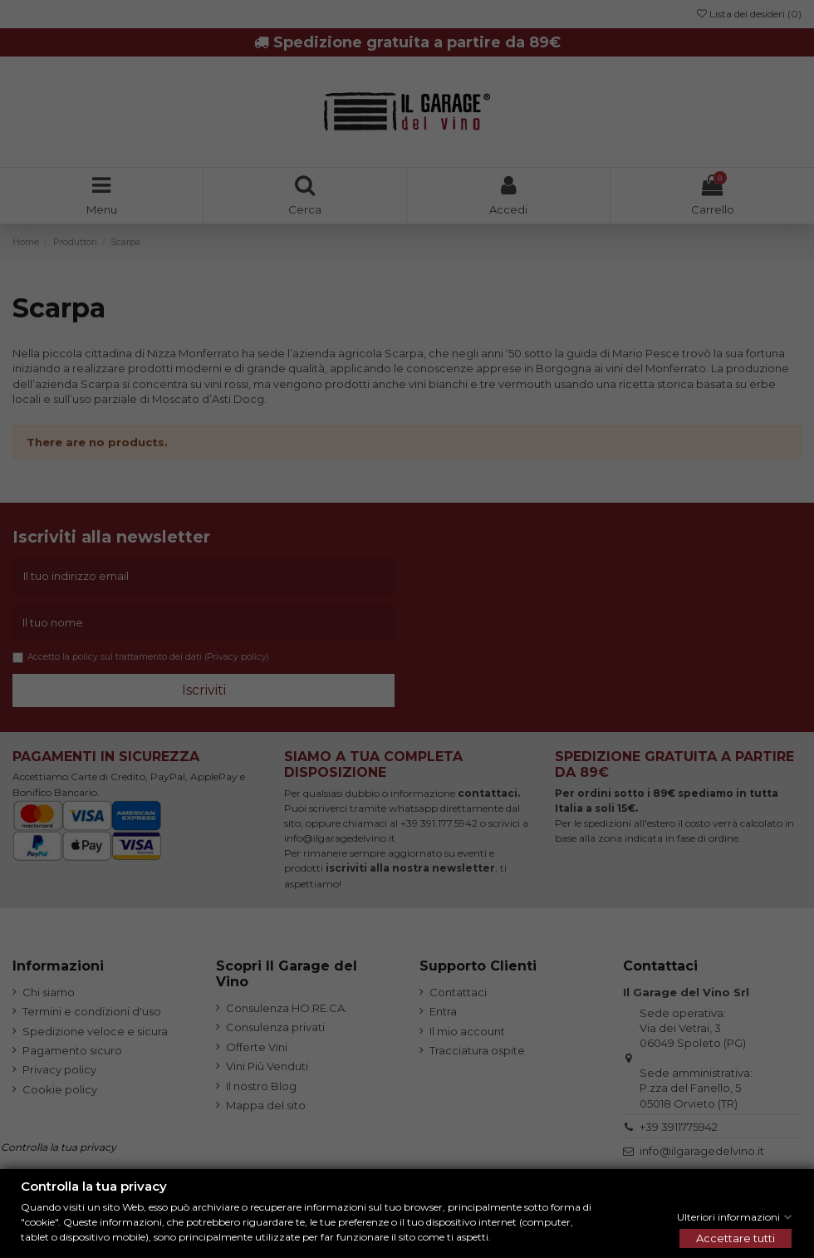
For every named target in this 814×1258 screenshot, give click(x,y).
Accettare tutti (735, 1238)
